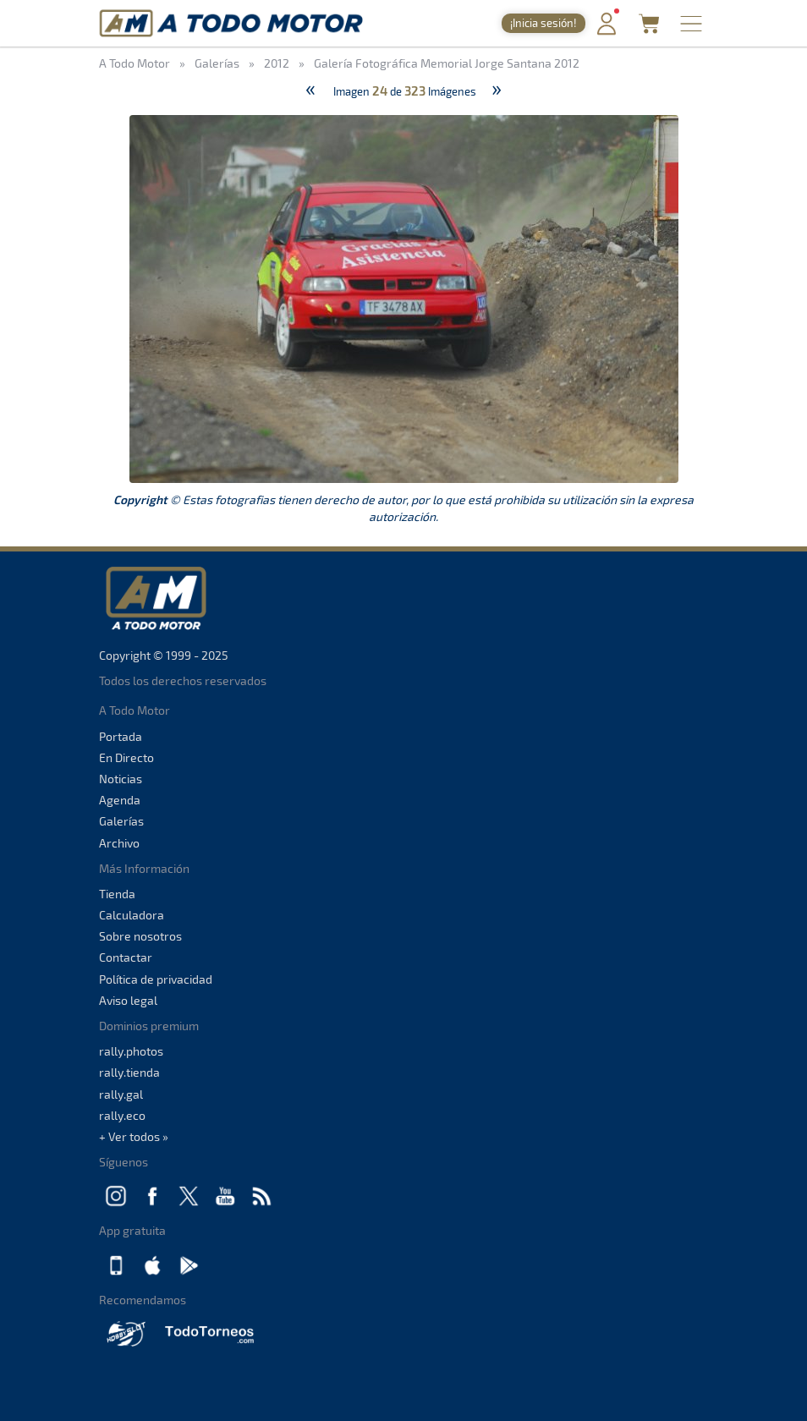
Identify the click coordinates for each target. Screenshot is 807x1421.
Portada (120, 736)
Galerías (121, 821)
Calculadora (131, 915)
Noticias (120, 778)
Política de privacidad (155, 979)
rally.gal (121, 1094)
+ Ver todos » (133, 1136)
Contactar (125, 957)
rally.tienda (129, 1072)
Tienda (117, 893)
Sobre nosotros (140, 936)
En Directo (126, 757)
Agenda (119, 800)
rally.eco (122, 1115)
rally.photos (131, 1051)
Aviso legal (128, 1000)
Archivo (119, 843)
